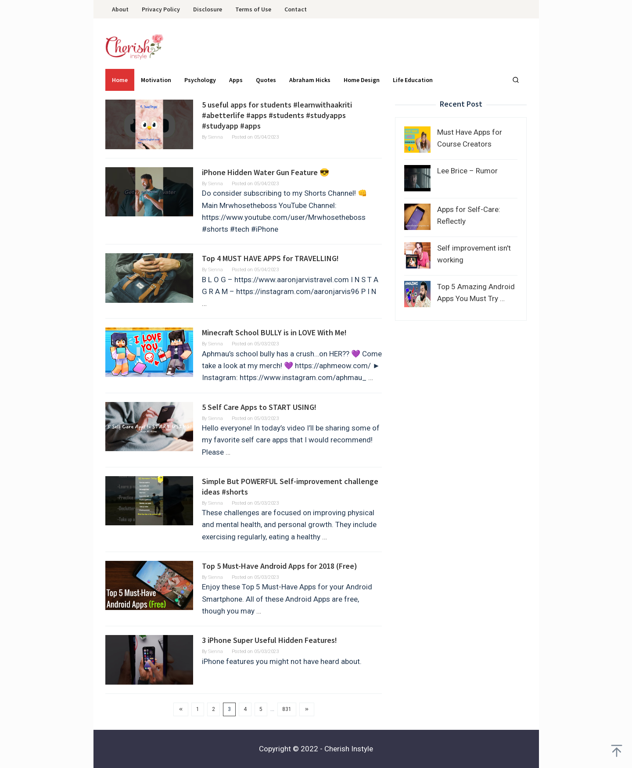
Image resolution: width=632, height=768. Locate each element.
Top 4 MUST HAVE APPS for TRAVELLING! (270, 258)
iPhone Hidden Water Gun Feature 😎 (265, 172)
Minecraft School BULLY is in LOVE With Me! (274, 332)
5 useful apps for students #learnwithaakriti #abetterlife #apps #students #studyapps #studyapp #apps (277, 115)
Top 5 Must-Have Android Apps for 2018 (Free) (279, 566)
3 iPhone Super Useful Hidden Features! (269, 640)
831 (286, 709)
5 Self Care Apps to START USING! (259, 407)
